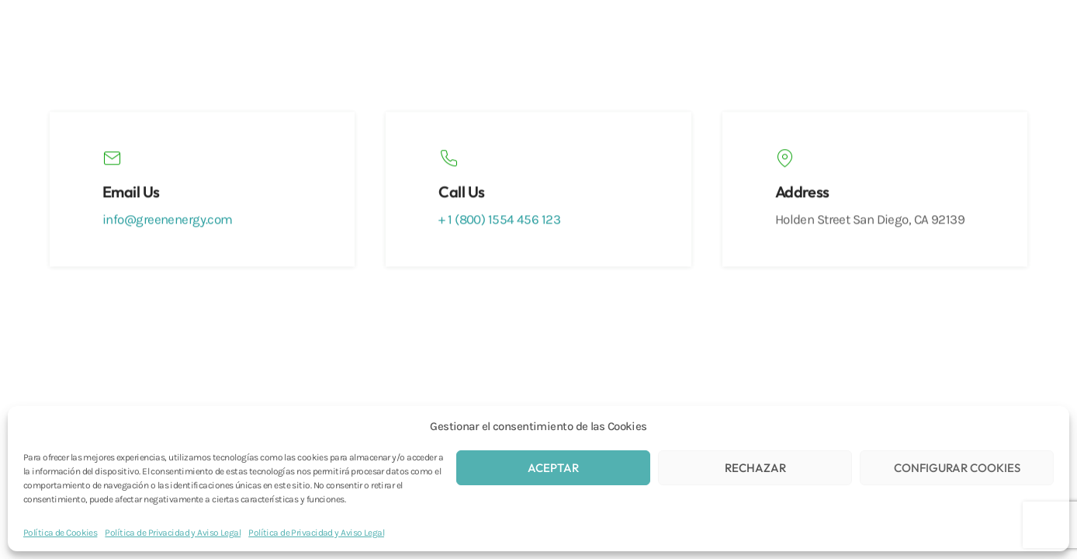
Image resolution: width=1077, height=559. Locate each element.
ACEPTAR (553, 467)
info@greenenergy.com (167, 220)
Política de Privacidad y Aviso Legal (173, 532)
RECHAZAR (755, 467)
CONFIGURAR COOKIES (957, 467)
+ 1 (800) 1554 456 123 (499, 220)
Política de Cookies (60, 532)
